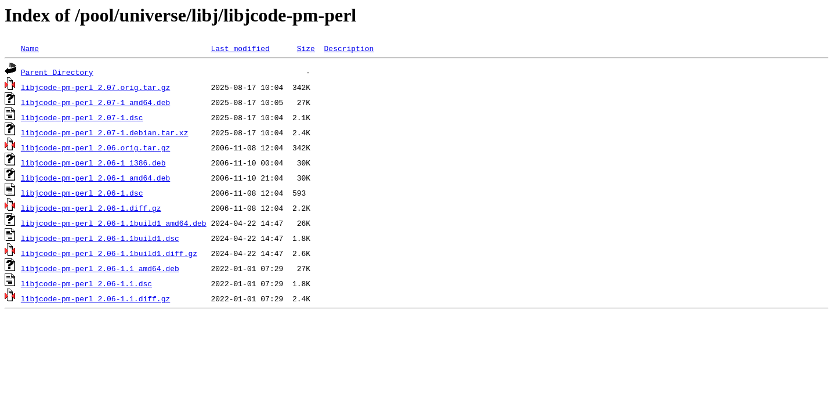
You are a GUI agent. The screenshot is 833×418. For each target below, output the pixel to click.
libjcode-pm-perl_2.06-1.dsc (82, 193)
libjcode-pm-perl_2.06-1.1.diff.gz (95, 298)
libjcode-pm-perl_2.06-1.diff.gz (91, 208)
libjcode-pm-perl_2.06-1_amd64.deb (95, 177)
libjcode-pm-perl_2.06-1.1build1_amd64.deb (114, 223)
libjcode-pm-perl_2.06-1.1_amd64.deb (100, 268)
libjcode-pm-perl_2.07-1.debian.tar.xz (105, 132)
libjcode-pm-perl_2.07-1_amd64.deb (95, 102)
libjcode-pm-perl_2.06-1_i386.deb (93, 162)
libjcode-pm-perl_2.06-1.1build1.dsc (100, 238)
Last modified (240, 48)
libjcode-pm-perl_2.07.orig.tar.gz (95, 87)
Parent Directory (57, 72)
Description (349, 48)
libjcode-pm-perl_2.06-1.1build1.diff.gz (109, 253)
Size (306, 48)
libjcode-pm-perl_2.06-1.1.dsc (86, 283)
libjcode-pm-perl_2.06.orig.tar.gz (95, 147)
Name (30, 48)
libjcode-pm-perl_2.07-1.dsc (82, 117)
